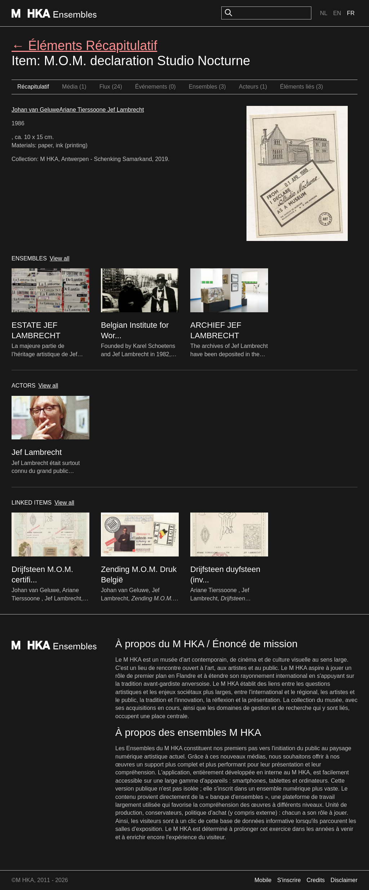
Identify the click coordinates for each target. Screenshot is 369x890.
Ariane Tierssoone (83, 110)
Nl (323, 13)
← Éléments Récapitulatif (84, 45)
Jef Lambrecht (125, 110)
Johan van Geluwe (35, 110)
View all (60, 258)
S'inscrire (289, 880)
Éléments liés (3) (301, 87)
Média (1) (74, 87)
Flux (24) (110, 87)
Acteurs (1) (253, 87)
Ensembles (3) (207, 87)
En (337, 13)
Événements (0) (155, 87)
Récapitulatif (33, 87)
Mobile (262, 880)
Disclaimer (343, 880)
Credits (316, 880)
